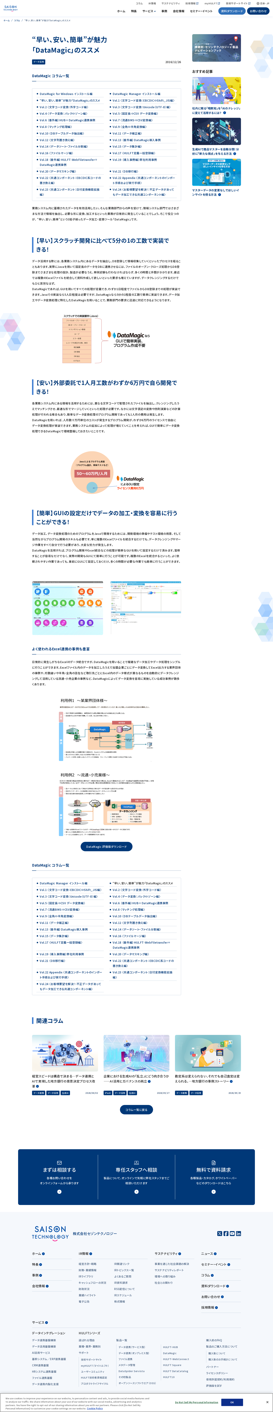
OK (232, 1402)
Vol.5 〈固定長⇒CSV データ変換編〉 (135, 115)
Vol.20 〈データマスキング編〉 (58, 173)
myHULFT (211, 4)
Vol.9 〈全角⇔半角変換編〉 (130, 129)
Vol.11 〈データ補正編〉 (127, 135)
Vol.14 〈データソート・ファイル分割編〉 (64, 148)
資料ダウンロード (232, 12)
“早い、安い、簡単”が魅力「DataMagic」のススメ (70, 102)
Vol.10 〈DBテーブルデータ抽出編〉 (62, 135)
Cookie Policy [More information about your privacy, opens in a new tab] (95, 1408)
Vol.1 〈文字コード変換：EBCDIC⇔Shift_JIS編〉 (143, 102)
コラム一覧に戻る (136, 1112)
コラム (139, 4)
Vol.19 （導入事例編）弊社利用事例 (135, 162)
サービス (147, 12)
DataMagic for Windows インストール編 (66, 96)
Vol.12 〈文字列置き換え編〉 (57, 142)
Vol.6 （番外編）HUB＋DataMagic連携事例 (67, 122)
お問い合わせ (258, 12)
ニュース (209, 1255)
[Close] (267, 1402)
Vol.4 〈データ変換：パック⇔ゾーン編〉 (63, 115)
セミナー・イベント (201, 12)
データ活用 (38, 63)
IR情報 (152, 4)
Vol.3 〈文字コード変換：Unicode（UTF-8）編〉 (142, 109)
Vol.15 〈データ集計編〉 (127, 148)
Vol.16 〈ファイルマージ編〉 (56, 155)
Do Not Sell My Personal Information (196, 1402)
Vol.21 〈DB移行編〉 (125, 173)
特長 (134, 12)
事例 (164, 12)
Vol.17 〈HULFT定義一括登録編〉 (134, 155)
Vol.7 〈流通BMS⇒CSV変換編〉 (133, 122)
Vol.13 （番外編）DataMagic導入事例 (137, 142)
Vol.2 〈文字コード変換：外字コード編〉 (64, 109)
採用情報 (190, 4)
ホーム (121, 12)
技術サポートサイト (237, 4)
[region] (136, 1402)
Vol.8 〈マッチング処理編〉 (56, 129)
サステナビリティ (171, 4)
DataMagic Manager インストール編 (136, 96)
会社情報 (179, 12)
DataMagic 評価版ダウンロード (106, 849)
